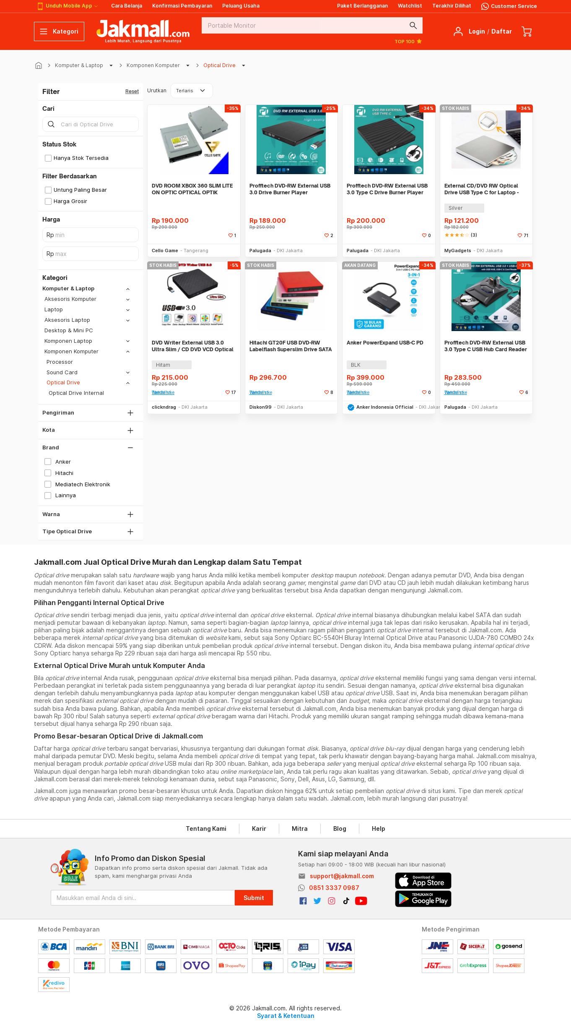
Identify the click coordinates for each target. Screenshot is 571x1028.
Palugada (260, 250)
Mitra (300, 828)
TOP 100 (409, 41)
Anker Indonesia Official (384, 407)
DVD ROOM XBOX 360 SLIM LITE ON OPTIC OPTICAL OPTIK (192, 189)
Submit (254, 897)
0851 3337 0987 (334, 887)
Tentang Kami (206, 828)
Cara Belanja (126, 6)
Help (378, 828)
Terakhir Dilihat (451, 6)
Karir (259, 828)
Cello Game (165, 250)
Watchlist (410, 6)
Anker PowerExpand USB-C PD (385, 342)
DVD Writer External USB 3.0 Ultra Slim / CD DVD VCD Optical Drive (193, 345)
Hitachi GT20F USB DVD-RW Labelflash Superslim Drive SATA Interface (290, 345)
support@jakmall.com (342, 875)
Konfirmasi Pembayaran (182, 6)
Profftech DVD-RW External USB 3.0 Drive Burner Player (289, 189)
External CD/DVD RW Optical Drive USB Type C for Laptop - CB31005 (481, 189)
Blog (339, 828)
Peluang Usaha (241, 6)
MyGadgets (457, 250)
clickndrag (164, 407)
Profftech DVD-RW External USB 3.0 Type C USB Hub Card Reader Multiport (485, 345)
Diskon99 (260, 407)
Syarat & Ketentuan (285, 1015)
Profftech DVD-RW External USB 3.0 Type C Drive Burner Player (387, 189)
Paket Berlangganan (362, 6)
